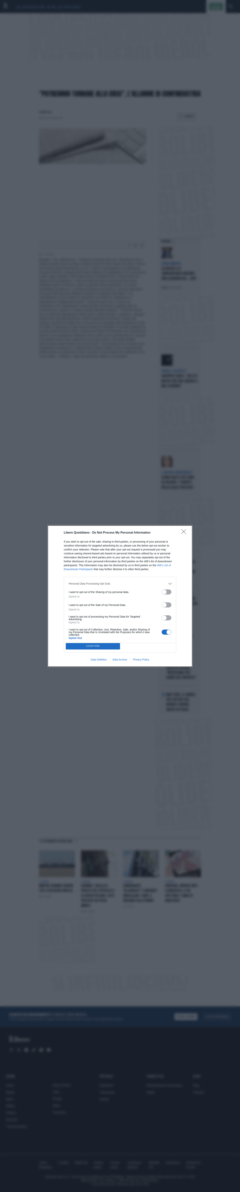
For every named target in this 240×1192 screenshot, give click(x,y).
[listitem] (120, 584)
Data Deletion (99, 659)
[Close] (184, 532)
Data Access (119, 659)
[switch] (166, 592)
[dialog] (120, 596)
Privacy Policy (141, 659)
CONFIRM (93, 646)
